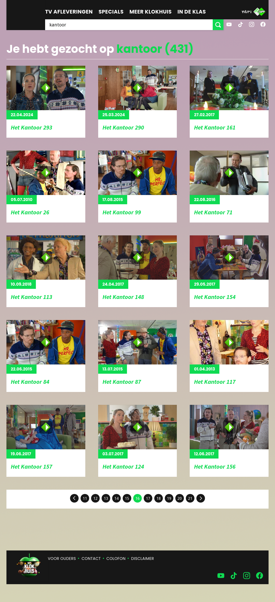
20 (179, 498)
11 (85, 498)
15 (127, 498)
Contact (91, 558)
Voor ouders (62, 558)
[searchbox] (129, 24)
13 (106, 498)
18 (158, 498)
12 (95, 498)
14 (116, 498)
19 (169, 498)
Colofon (115, 558)
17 (148, 498)
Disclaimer (142, 558)
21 (190, 498)
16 (137, 498)
